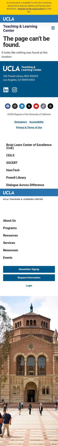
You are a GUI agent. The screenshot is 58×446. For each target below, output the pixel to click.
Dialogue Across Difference (25, 185)
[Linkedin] (22, 106)
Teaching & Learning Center (20, 28)
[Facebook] (8, 106)
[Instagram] (15, 106)
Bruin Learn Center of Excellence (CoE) (29, 146)
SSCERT (12, 163)
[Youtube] (36, 106)
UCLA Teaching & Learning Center (23, 199)
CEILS (10, 155)
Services (9, 243)
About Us (9, 220)
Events (7, 257)
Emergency (20, 121)
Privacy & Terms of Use (29, 127)
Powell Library (16, 177)
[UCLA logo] (8, 19)
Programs (10, 228)
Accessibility (36, 121)
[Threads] (50, 106)
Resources (10, 235)
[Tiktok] (43, 106)
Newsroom (10, 250)
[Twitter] (29, 106)
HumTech (13, 170)
